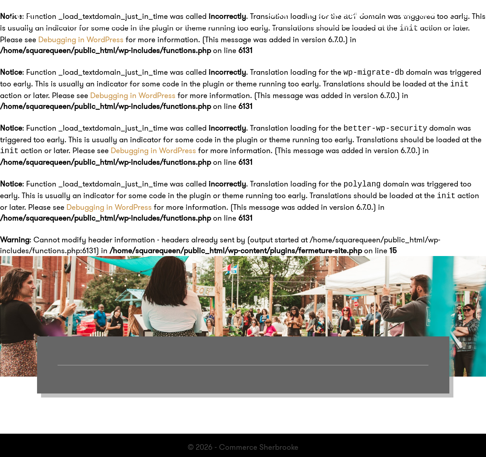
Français (417, 13)
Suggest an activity (345, 13)
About (279, 13)
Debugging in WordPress (81, 38)
